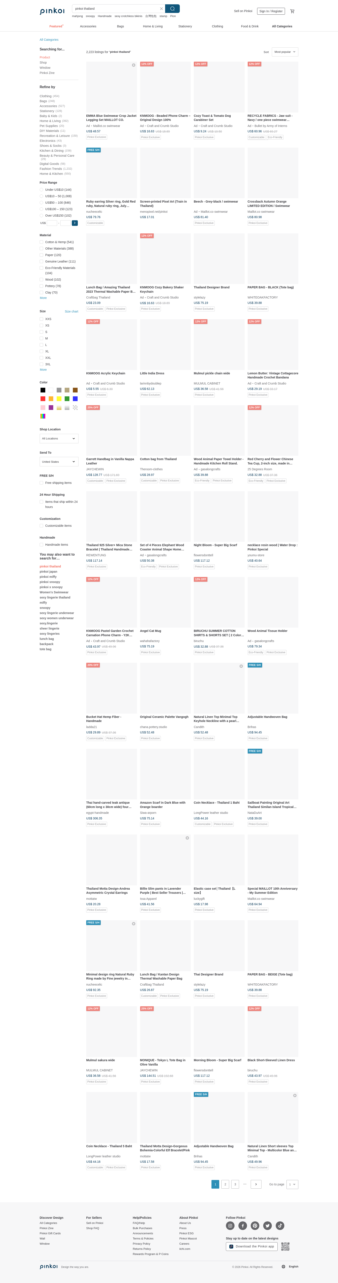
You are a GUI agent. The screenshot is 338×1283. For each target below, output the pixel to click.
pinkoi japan (48, 571)
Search (172, 8)
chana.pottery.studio (153, 726)
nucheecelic (94, 211)
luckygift (199, 898)
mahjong (77, 16)
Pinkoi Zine (47, 73)
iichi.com (184, 1248)
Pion (173, 16)
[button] (75, 223)
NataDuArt (255, 812)
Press (182, 1228)
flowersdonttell (203, 555)
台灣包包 (150, 16)
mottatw (91, 898)
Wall (42, 1238)
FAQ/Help (139, 1223)
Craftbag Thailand (98, 297)
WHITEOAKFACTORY (263, 297)
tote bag (45, 649)
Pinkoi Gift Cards (50, 1233)
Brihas (252, 726)
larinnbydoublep (150, 383)
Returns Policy (142, 1248)
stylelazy (199, 297)
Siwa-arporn (148, 812)
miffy (43, 602)
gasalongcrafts (210, 469)
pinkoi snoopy (50, 582)
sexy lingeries (50, 633)
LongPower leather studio (211, 812)
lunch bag (47, 639)
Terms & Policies (143, 1238)
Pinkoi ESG (186, 1233)
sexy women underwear (57, 618)
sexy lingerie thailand (55, 597)
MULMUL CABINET (207, 383)
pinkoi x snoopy (51, 587)
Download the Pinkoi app (251, 1247)
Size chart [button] (71, 311)
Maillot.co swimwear (106, 125)
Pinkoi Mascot (188, 1238)
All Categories (49, 39)
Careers (184, 1243)
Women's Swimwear (54, 592)
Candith (199, 726)
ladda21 (91, 726)
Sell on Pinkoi (243, 11)
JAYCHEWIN (95, 469)
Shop (43, 62)
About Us (185, 1223)
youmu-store (256, 555)
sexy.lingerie (49, 623)
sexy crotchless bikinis (128, 16)
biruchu (199, 641)
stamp (163, 16)
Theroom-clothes (151, 469)
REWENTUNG (96, 555)
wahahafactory (150, 641)
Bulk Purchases (142, 1228)
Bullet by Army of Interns (271, 125)
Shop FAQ (92, 1228)
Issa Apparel (148, 898)
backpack (46, 644)
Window (45, 67)
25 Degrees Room (260, 469)
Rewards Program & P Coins (151, 1254)
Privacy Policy (141, 1243)
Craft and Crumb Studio (163, 125)
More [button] (43, 298)
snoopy (90, 16)
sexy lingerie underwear (57, 613)
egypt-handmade (97, 812)
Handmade (105, 16)
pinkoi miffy (48, 576)
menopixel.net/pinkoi (154, 211)
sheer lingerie (49, 628)
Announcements (143, 1233)
